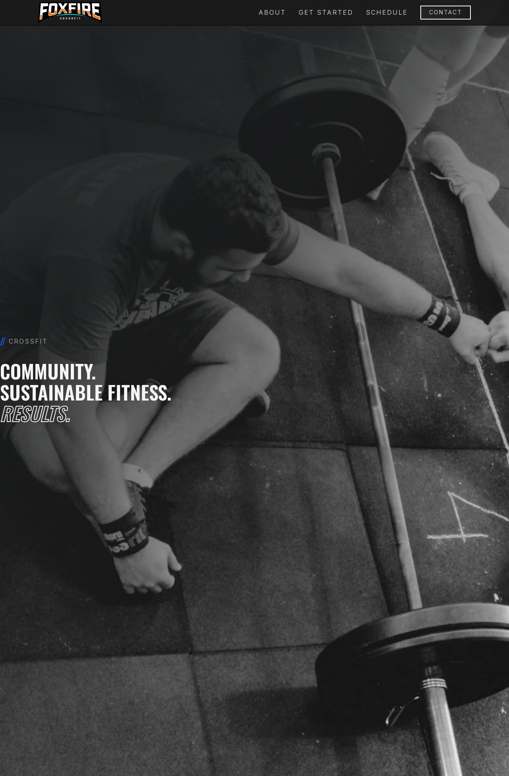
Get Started (326, 12)
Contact (445, 12)
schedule (387, 12)
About (272, 12)
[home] (70, 12)
